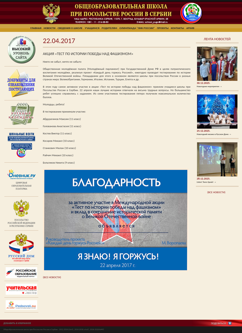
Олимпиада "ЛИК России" (137, 28)
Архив (190, 28)
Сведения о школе (70, 28)
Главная (35, 28)
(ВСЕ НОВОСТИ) (216, 192)
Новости (49, 28)
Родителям (109, 28)
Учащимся (92, 28)
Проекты (163, 28)
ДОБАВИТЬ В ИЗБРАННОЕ (17, 323)
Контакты (177, 28)
